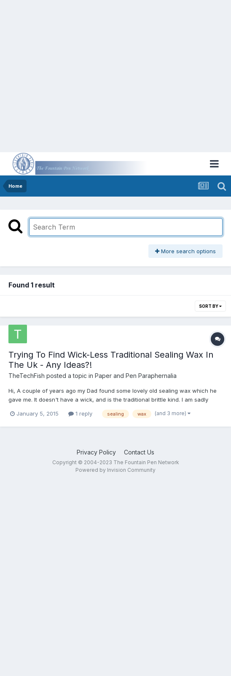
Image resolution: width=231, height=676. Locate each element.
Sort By (210, 306)
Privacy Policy (96, 452)
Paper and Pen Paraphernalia (136, 375)
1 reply (80, 413)
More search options (185, 251)
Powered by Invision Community (115, 470)
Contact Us (139, 452)
